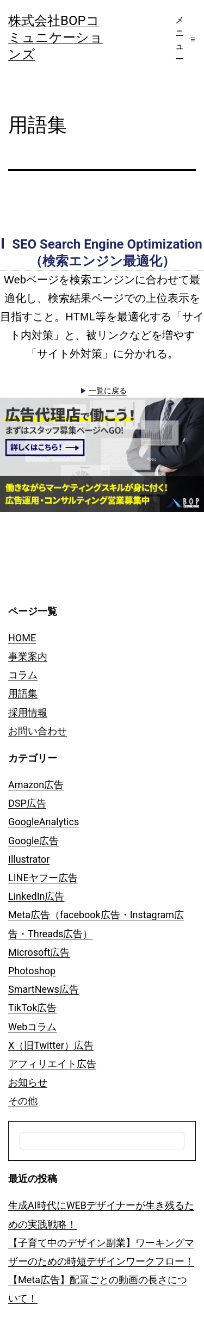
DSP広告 (27, 803)
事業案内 (27, 656)
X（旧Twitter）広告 (51, 1045)
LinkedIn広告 (36, 896)
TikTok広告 (32, 1007)
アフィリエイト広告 (52, 1063)
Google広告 (33, 840)
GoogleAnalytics (43, 821)
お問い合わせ (37, 731)
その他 (23, 1100)
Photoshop (31, 970)
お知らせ (27, 1082)
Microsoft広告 (39, 952)
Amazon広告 (36, 784)
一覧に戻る (108, 390)
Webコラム (32, 1026)
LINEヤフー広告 (43, 877)
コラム (23, 674)
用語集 (23, 693)
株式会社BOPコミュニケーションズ (55, 37)
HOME (22, 638)
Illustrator (29, 859)
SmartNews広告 (43, 989)
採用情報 (27, 712)
